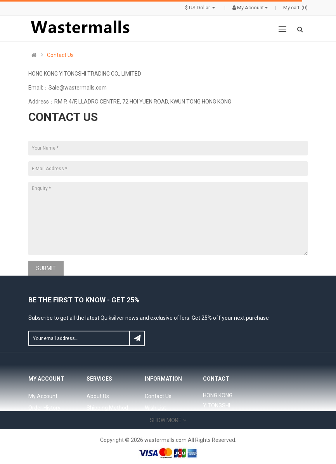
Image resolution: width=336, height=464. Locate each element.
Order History (44, 408)
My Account (42, 396)
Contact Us (60, 55)
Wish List (155, 408)
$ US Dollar (201, 7)
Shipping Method (107, 408)
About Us (98, 396)
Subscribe (137, 338)
